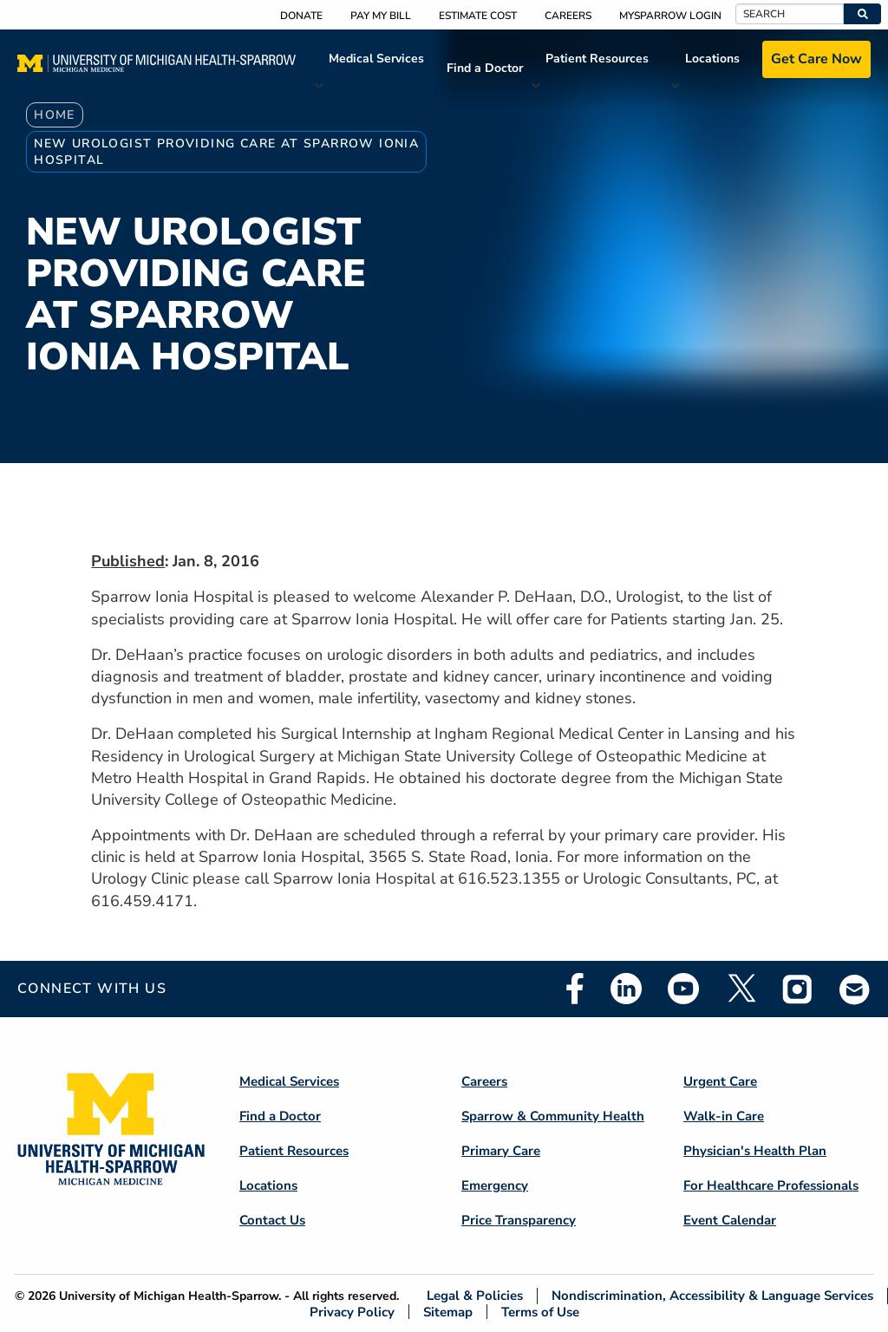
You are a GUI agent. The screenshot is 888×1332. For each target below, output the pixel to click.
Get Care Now (816, 59)
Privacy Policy (352, 1311)
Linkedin (626, 988)
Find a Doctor (485, 68)
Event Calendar (729, 1220)
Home (54, 115)
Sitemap (448, 1311)
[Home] (156, 68)
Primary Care (500, 1150)
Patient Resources (597, 58)
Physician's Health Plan (754, 1150)
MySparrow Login (670, 16)
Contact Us (272, 1220)
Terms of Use (540, 1311)
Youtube (683, 988)
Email (855, 989)
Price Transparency (518, 1220)
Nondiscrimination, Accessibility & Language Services (712, 1296)
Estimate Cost (478, 16)
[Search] (789, 13)
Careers (568, 16)
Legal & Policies (475, 1296)
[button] (862, 13)
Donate (301, 16)
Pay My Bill (380, 16)
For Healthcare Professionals (771, 1185)
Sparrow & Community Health (552, 1116)
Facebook (574, 988)
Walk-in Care (723, 1116)
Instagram (797, 988)
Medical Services (376, 58)
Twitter (740, 988)
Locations (712, 58)
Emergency (494, 1185)
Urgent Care (720, 1081)
